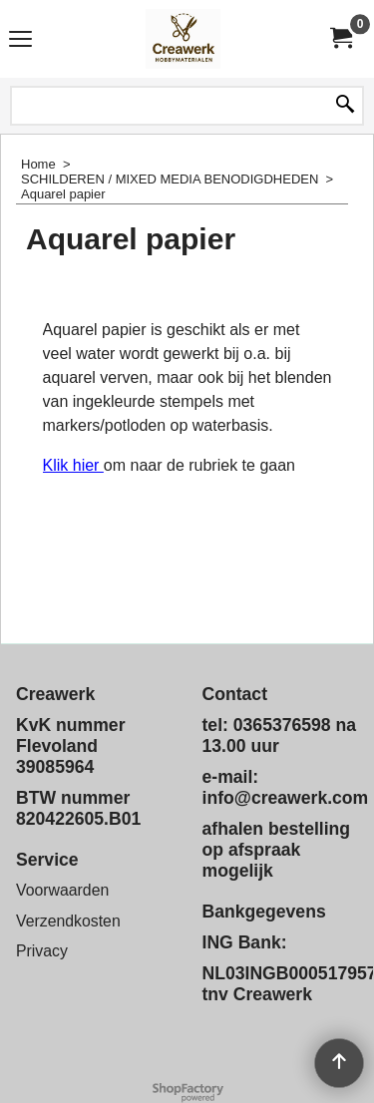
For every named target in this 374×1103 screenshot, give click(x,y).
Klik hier (73, 465)
